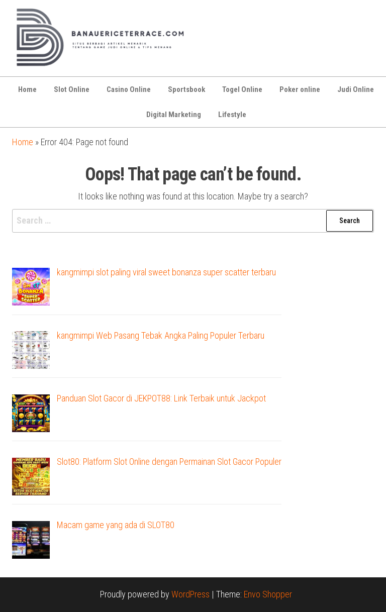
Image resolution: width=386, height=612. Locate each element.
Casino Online (129, 89)
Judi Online (355, 89)
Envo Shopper (268, 594)
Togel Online (242, 89)
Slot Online (71, 89)
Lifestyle (232, 114)
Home (27, 89)
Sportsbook (186, 89)
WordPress (190, 594)
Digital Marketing (173, 114)
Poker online (299, 89)
